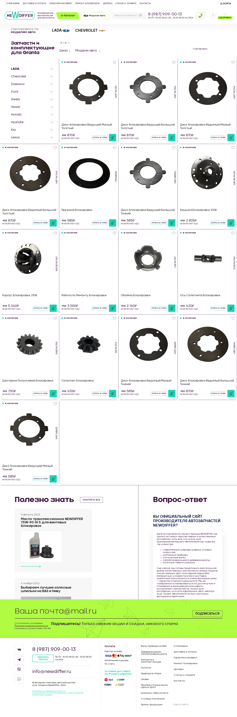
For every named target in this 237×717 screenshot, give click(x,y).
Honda (16, 114)
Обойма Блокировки (136, 295)
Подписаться (204, 613)
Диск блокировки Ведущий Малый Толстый (88, 126)
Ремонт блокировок (87, 3)
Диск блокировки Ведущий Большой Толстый (142, 126)
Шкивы (145, 679)
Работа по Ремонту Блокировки (85, 295)
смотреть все (93, 500)
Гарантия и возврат (60, 3)
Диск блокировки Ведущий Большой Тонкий (142, 212)
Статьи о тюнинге (126, 3)
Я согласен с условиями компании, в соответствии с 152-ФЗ (33, 625)
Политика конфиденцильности (50, 692)
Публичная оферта (43, 699)
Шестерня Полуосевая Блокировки (29, 380)
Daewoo (18, 84)
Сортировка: (200, 49)
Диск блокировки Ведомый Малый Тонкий (147, 382)
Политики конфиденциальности (31, 626)
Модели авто (86, 50)
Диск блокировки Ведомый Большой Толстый (23, 212)
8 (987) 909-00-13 (165, 14)
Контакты (145, 3)
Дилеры (107, 3)
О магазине (13, 3)
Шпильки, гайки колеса (154, 693)
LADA (15, 68)
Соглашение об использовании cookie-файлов (55, 696)
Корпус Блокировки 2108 (20, 295)
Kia (13, 129)
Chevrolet (18, 76)
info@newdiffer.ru (53, 672)
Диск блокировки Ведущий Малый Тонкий (29, 468)
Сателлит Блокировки (78, 380)
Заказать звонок (43, 658)
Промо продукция (151, 705)
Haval (15, 106)
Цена (63, 50)
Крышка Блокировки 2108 (199, 210)
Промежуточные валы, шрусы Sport (154, 686)
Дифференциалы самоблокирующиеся (154, 653)
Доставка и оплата (34, 3)
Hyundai (17, 122)
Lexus (15, 137)
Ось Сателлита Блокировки (201, 295)
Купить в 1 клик (99, 137)
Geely (15, 99)
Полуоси (146, 668)
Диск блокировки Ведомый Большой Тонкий (201, 382)
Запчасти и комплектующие (151, 661)
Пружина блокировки (77, 210)
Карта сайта (182, 704)
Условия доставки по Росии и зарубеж (118, 672)
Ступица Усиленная (153, 699)
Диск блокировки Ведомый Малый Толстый (206, 126)
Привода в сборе (151, 674)
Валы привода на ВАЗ (154, 646)
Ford (14, 91)
